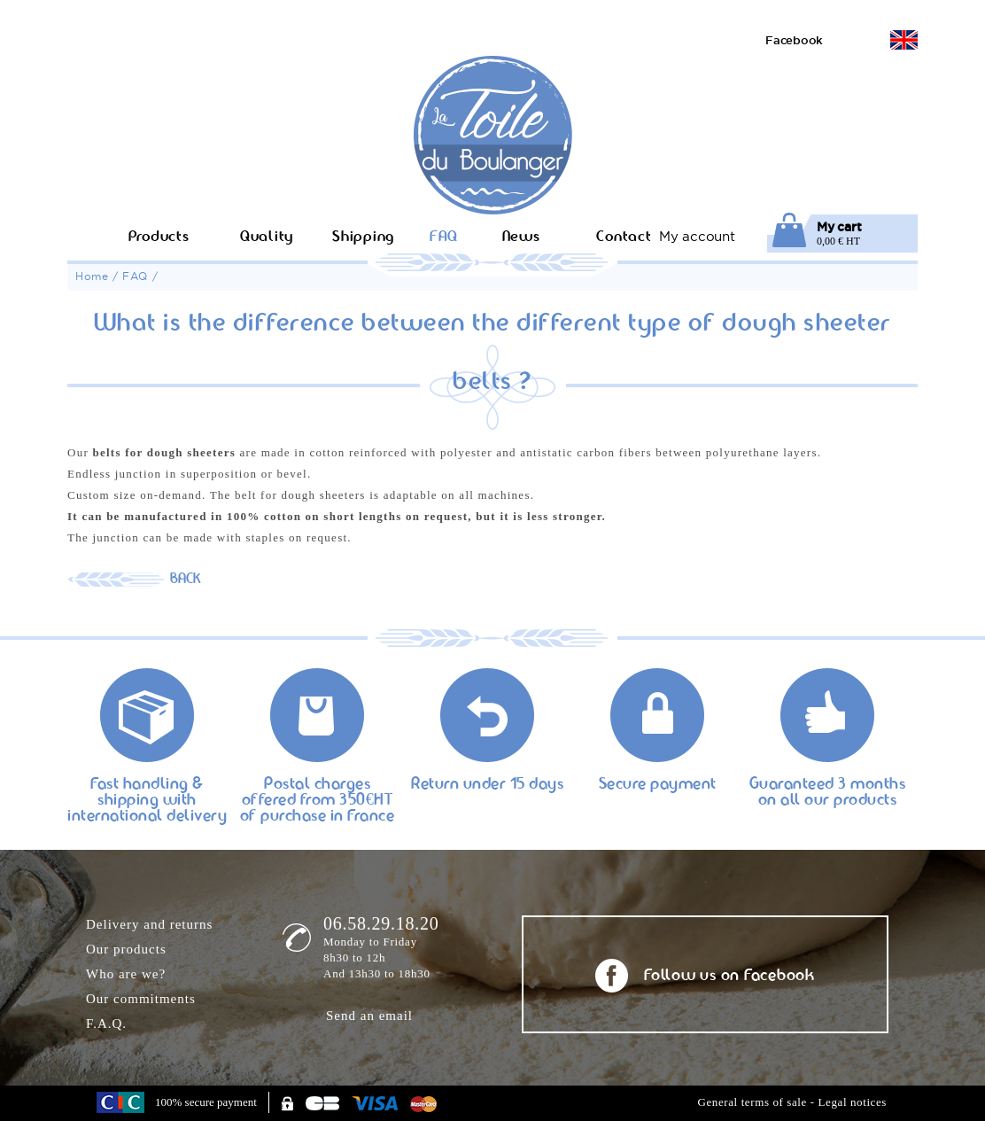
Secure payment (658, 785)
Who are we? (126, 974)
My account (697, 236)
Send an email (369, 1015)
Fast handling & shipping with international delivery (147, 793)
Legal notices (852, 1102)
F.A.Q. (106, 1023)
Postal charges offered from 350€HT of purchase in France (317, 793)
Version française (866, 40)
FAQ (135, 276)
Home (91, 276)
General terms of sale (751, 1102)
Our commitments (141, 999)
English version (904, 40)
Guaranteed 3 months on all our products (827, 793)
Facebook (794, 40)
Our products (126, 949)
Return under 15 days (487, 785)
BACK (185, 579)
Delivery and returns (149, 924)
